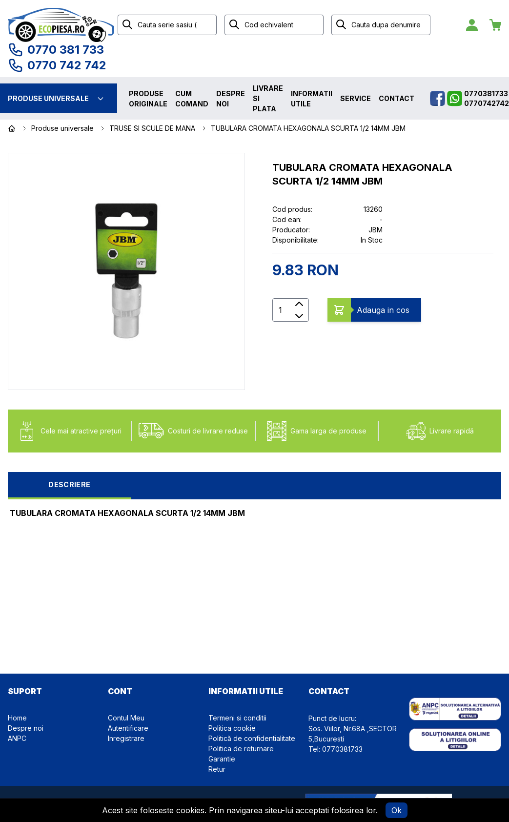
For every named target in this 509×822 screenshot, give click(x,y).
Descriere (69, 484)
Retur (216, 769)
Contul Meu (126, 718)
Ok (396, 810)
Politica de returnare (241, 748)
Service (355, 98)
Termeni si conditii (237, 718)
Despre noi (230, 98)
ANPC (17, 738)
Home (17, 718)
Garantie (221, 759)
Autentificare (128, 728)
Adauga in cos (383, 310)
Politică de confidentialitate (251, 738)
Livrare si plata (268, 98)
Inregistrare (126, 738)
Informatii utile (311, 98)
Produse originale (148, 98)
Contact (396, 98)
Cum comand (191, 98)
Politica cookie (232, 728)
